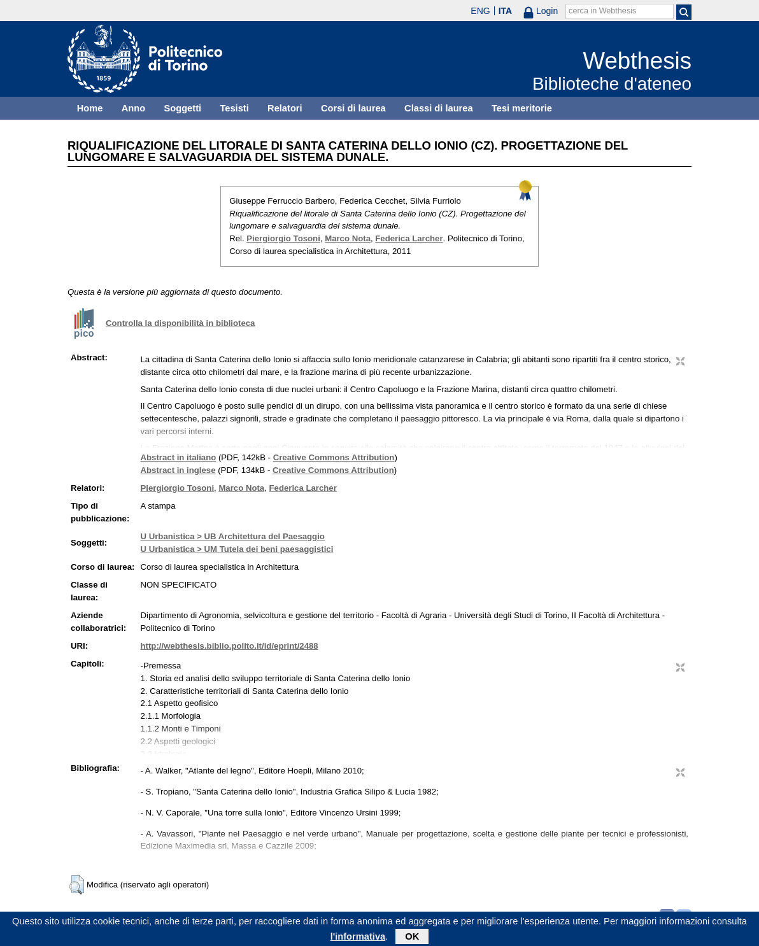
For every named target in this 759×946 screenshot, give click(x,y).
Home (90, 108)
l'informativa (358, 939)
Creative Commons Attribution (334, 457)
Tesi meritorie (522, 108)
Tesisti (234, 108)
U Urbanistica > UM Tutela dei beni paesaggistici (237, 549)
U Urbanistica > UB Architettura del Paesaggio (233, 536)
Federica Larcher (409, 238)
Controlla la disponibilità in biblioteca (180, 323)
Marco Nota (348, 238)
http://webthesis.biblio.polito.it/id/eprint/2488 (229, 646)
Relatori (284, 108)
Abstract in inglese (178, 470)
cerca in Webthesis (602, 10)
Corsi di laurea (353, 108)
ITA (506, 10)
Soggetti (182, 108)
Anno (133, 108)
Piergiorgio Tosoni (283, 238)
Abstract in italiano (178, 457)
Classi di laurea (438, 108)
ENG (480, 10)
